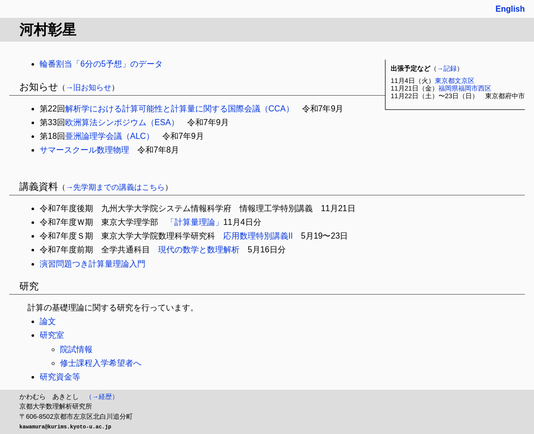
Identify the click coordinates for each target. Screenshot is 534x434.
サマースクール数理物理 (84, 150)
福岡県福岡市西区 (464, 88)
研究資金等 (60, 376)
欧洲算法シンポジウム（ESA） (122, 122)
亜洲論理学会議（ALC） (109, 136)
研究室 (52, 335)
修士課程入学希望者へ (100, 363)
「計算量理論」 (194, 222)
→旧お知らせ (88, 87)
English (510, 9)
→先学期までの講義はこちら (115, 187)
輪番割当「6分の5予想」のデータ (101, 64)
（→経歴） (101, 396)
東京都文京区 (454, 80)
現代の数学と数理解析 (199, 249)
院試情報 (76, 349)
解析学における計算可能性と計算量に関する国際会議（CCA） (179, 108)
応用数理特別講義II (258, 236)
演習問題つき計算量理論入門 (92, 263)
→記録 (447, 68)
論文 (48, 321)
